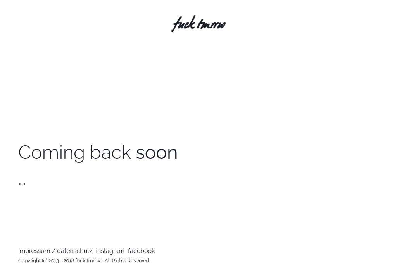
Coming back (98, 152)
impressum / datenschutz (55, 251)
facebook (141, 251)
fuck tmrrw (88, 261)
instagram (110, 251)
